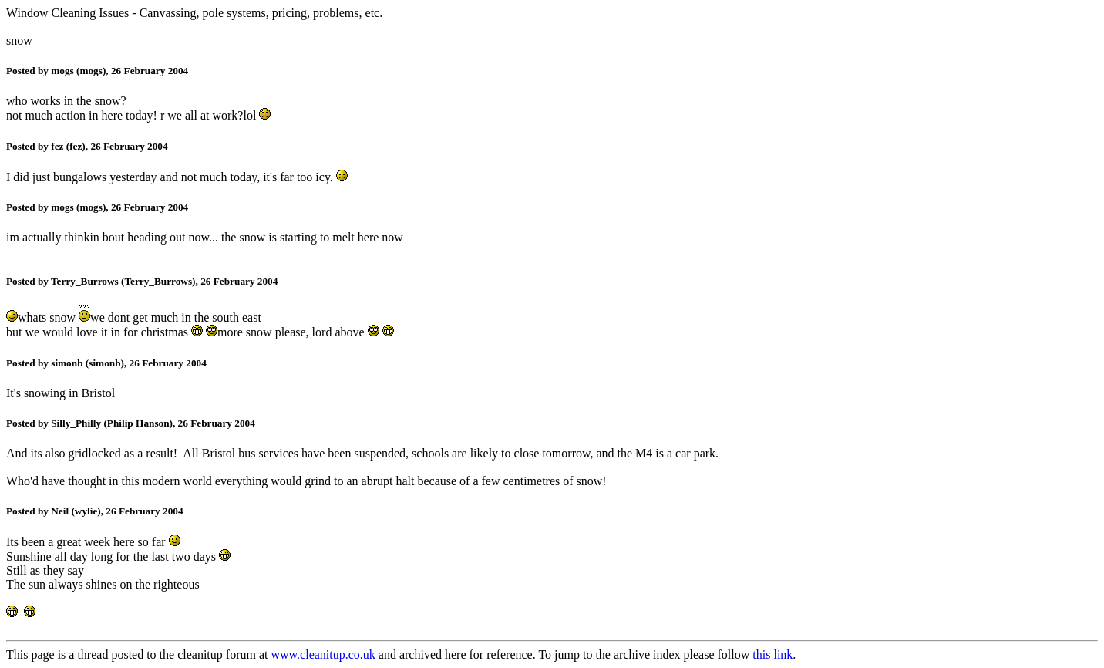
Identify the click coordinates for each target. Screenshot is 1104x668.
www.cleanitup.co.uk (323, 654)
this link (772, 654)
